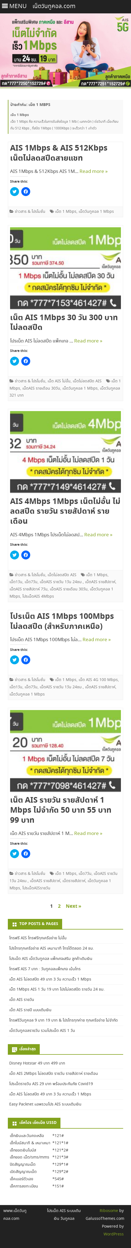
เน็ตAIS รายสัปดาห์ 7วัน (29, 589)
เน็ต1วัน (16, 582)
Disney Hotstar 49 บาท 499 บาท (37, 1063)
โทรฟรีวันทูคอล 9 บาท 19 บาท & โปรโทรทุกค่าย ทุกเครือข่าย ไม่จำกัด (63, 1020)
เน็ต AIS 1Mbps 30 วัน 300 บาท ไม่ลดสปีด (64, 323)
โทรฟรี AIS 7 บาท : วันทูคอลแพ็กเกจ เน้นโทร (45, 969)
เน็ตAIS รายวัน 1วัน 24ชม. (61, 582)
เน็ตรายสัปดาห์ (73, 881)
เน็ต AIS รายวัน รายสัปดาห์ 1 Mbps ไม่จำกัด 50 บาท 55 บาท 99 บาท (60, 810)
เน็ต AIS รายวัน (21, 1000)
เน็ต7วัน (31, 582)
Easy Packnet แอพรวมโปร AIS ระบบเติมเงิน (45, 1104)
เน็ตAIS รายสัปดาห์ (100, 582)
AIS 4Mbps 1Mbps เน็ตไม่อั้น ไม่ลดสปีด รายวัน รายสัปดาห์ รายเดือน (65, 511)
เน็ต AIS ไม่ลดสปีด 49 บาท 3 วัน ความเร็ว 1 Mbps (50, 979)
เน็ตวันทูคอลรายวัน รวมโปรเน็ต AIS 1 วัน (42, 1031)
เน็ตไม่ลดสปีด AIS (87, 381)
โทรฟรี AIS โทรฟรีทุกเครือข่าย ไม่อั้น (38, 938)
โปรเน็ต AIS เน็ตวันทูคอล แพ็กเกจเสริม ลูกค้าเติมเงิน (50, 959)
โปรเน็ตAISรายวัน (36, 888)
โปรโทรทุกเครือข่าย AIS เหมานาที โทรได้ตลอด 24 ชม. (51, 948)
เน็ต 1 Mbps (65, 211)
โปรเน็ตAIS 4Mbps (38, 596)
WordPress (114, 1234)
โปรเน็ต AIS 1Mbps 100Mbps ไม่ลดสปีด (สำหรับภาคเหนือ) (62, 622)
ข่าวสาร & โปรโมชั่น (30, 211)
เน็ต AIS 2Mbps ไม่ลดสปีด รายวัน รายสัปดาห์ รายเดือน (53, 1073)
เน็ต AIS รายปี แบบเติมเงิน (30, 1010)
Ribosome (109, 1211)
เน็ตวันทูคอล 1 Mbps (96, 211)
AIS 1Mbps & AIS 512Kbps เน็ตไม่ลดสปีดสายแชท (58, 153)
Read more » (93, 171)
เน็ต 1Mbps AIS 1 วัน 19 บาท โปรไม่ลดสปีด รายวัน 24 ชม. (57, 989)
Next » (73, 906)
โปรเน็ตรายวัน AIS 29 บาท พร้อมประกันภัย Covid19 (51, 1084)
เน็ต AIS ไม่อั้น (59, 381)
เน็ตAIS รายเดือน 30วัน (41, 388)
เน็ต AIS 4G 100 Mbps (98, 680)
